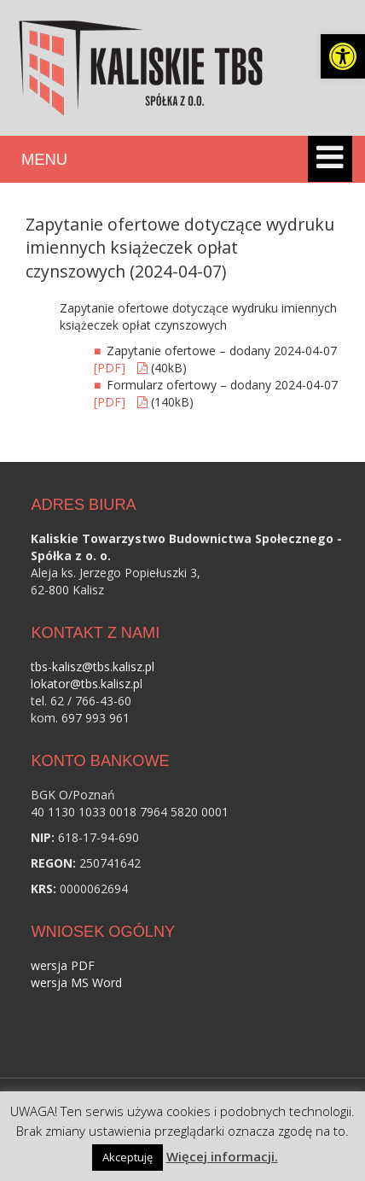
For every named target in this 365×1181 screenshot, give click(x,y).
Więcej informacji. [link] (222, 1156)
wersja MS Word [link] (76, 982)
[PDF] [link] (111, 368)
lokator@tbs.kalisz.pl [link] (86, 683)
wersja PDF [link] (63, 965)
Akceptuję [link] (127, 1157)
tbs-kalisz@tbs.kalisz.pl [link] (92, 666)
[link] (343, 56)
